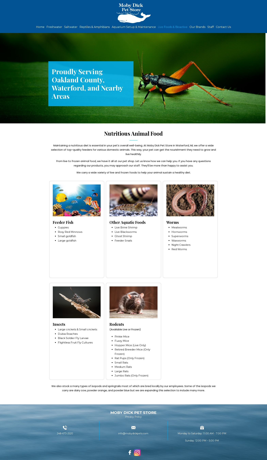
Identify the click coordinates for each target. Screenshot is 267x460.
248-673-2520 (65, 433)
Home (40, 27)
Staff (210, 27)
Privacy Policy (133, 416)
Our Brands (197, 27)
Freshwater (54, 27)
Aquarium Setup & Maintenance (134, 27)
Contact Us (223, 27)
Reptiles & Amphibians (95, 27)
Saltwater (70, 27)
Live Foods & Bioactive (172, 27)
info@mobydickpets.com (133, 433)
